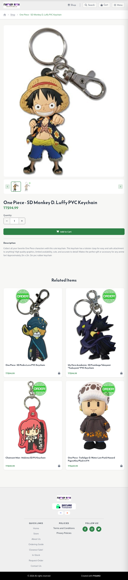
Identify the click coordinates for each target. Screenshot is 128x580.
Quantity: (7, 215)
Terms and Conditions (64, 528)
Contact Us (36, 565)
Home (36, 528)
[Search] (90, 5)
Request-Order (36, 560)
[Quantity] (14, 221)
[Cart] (104, 5)
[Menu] (118, 5)
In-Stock (36, 555)
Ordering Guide (36, 544)
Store (36, 533)
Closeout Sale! (36, 549)
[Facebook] (85, 529)
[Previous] (7, 186)
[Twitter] (98, 529)
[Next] (120, 186)
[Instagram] (92, 529)
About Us (36, 539)
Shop (12, 14)
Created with (90, 575)
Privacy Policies (64, 533)
